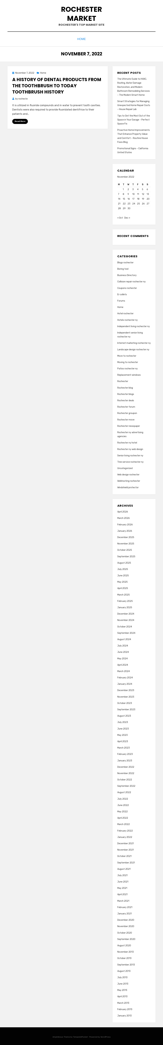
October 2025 (124, 549)
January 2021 (124, 913)
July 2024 (122, 645)
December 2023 (125, 689)
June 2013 (122, 983)
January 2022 (124, 836)
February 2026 (125, 523)
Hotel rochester (125, 312)
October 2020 (124, 932)
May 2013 (122, 989)
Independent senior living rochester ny (130, 334)
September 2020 (126, 938)
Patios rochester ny (127, 367)
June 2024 (123, 651)
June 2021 (122, 881)
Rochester (122, 380)
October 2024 (124, 625)
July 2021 (122, 874)
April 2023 (122, 740)
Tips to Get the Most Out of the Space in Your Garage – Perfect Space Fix (133, 118)
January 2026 (124, 530)
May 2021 (122, 887)
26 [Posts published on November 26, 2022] (143, 203)
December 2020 (125, 919)
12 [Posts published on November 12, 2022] (143, 193)
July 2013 (122, 976)
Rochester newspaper (128, 425)
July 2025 (122, 568)
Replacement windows (129, 374)
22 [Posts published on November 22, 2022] (124, 203)
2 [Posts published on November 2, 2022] (128, 188)
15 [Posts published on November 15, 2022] (124, 198)
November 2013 (125, 951)
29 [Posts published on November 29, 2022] (124, 207)
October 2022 (124, 779)
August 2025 (124, 562)
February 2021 (124, 906)
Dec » (127, 217)
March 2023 (123, 747)
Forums (121, 300)
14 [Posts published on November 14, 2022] (119, 198)
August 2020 (124, 944)
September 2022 (126, 785)
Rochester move (126, 418)
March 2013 (123, 1002)
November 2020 (125, 925)
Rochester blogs (125, 393)
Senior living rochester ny (130, 454)
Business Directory (127, 274)
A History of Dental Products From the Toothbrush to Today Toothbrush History (56, 85)
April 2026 (122, 511)
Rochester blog (125, 387)
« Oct (120, 217)
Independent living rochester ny (133, 325)
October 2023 (124, 702)
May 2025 (122, 581)
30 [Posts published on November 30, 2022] (129, 207)
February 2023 (125, 753)
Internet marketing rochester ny (134, 342)
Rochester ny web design (130, 448)
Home (81, 38)
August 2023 (124, 715)
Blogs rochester (125, 261)
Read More (20, 120)
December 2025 (125, 536)
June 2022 (123, 804)
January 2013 (124, 1015)
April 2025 (122, 587)
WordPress (106, 1036)
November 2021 (125, 849)
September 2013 (126, 963)
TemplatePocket (80, 1036)
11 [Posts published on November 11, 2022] (138, 193)
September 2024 (126, 632)
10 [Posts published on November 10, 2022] (133, 193)
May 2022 (122, 810)
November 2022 (125, 772)
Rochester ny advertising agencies (130, 433)
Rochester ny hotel (127, 442)
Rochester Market (81, 13)
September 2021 (126, 861)
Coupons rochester (127, 287)
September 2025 (126, 555)
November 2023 (125, 696)
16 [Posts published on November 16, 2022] (129, 198)
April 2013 (122, 995)
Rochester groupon (127, 412)
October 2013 (124, 957)
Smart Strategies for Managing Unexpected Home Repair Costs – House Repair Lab (133, 104)
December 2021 (125, 842)
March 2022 (123, 823)
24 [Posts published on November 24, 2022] (133, 203)
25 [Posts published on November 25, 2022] (138, 203)
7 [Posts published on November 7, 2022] (118, 193)
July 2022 (122, 798)
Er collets (122, 293)
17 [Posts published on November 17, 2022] (133, 198)
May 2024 (122, 657)
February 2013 (124, 1008)
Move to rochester (126, 355)
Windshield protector (128, 486)
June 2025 (123, 574)
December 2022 (125, 766)
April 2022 (122, 817)
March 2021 (123, 900)
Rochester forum (126, 406)
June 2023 (123, 727)
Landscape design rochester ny (133, 348)
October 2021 (124, 855)
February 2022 (125, 830)
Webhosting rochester (128, 480)
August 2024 (124, 638)
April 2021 (122, 893)
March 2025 (123, 593)
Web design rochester (128, 474)
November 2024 (125, 619)
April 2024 (122, 664)
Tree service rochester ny (130, 461)
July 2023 (122, 721)
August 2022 (124, 791)
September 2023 (126, 708)
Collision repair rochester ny (131, 281)
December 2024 (125, 613)
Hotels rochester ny (127, 319)
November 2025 (125, 543)
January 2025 (124, 606)
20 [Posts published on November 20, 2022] (148, 198)
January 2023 (124, 759)
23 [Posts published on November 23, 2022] (129, 203)
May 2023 (122, 734)
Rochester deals (125, 399)
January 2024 (124, 683)
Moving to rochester (127, 361)
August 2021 (124, 868)
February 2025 (125, 600)
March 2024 (123, 670)
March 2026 (123, 517)
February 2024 (125, 677)
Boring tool (122, 268)
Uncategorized (125, 467)
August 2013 (124, 970)
